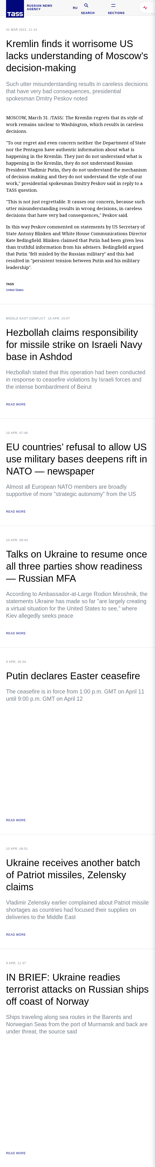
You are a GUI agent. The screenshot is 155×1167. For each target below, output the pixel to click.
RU (75, 8)
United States (14, 290)
